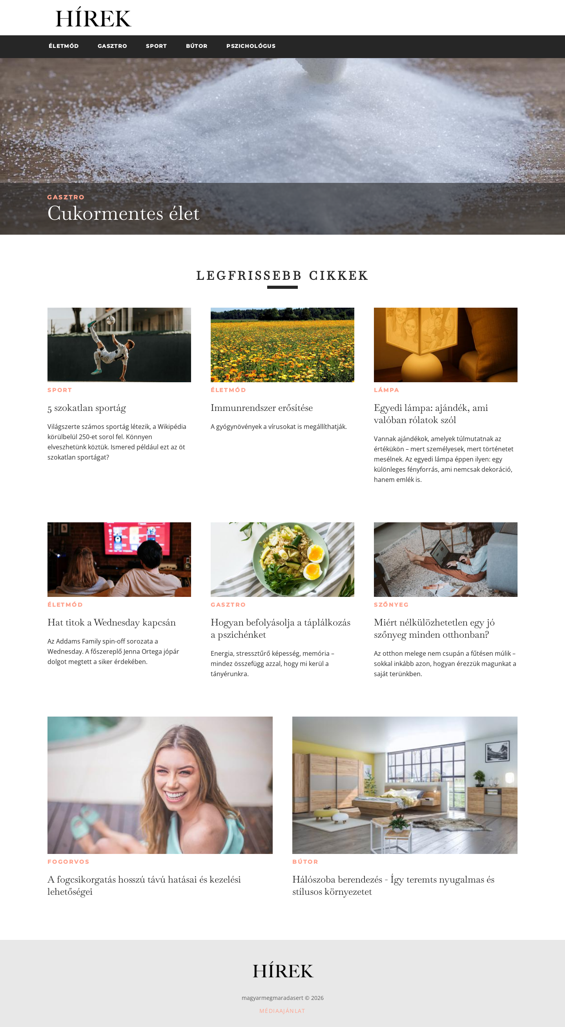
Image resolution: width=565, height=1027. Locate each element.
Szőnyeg (391, 604)
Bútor (305, 861)
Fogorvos (68, 861)
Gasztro (66, 197)
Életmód (229, 390)
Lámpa (387, 390)
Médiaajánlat (282, 1010)
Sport (60, 390)
